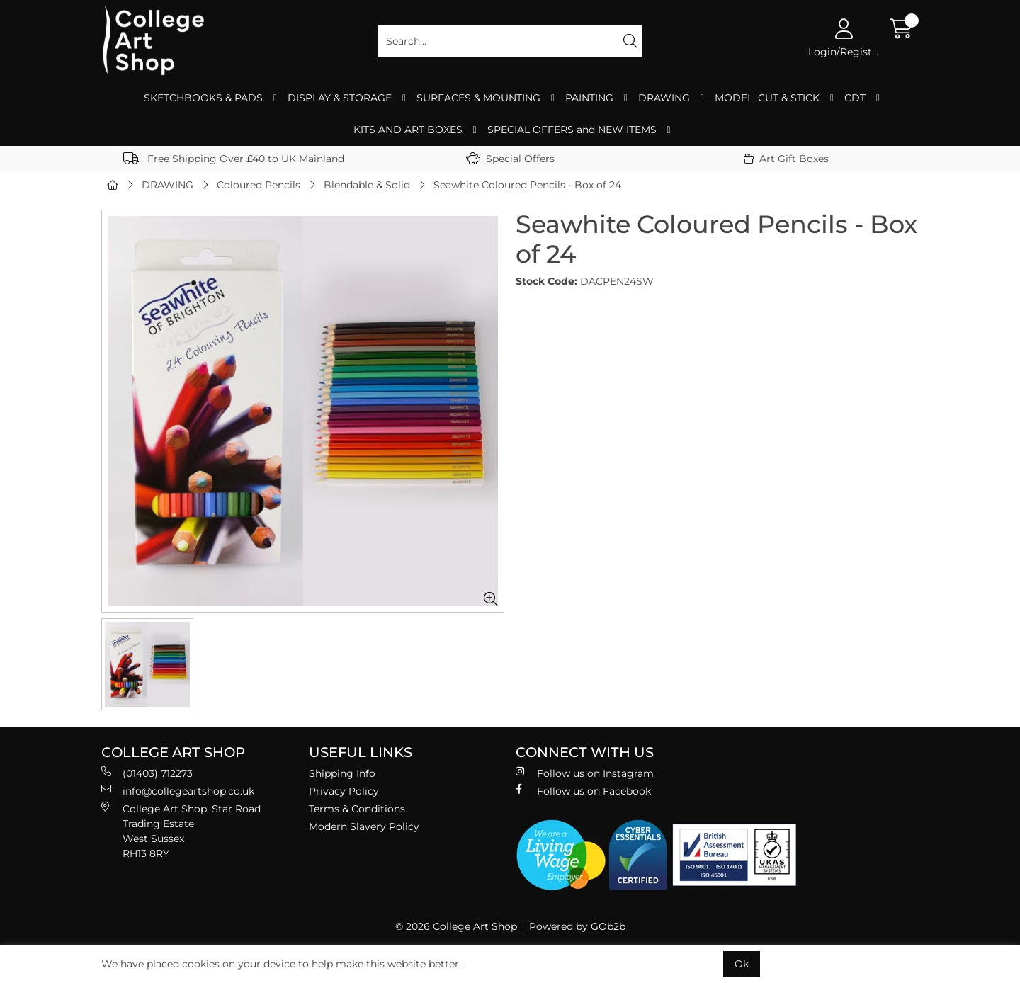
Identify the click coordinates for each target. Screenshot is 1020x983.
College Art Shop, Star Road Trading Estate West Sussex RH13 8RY (181, 831)
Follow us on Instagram (585, 773)
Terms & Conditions (357, 808)
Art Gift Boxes (786, 158)
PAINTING (589, 97)
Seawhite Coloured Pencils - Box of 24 (527, 184)
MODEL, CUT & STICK (767, 97)
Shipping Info (342, 773)
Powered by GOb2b (577, 926)
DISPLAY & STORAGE (340, 97)
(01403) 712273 (147, 773)
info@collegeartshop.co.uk (177, 790)
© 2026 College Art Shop (456, 926)
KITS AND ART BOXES (408, 129)
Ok (742, 964)
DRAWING (664, 97)
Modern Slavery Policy (364, 826)
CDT (855, 97)
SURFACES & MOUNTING (478, 97)
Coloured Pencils (258, 184)
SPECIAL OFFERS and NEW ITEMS (572, 129)
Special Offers (510, 158)
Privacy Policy (344, 791)
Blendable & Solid (367, 184)
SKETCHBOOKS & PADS (203, 97)
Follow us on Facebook (583, 790)
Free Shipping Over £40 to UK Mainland (233, 158)
